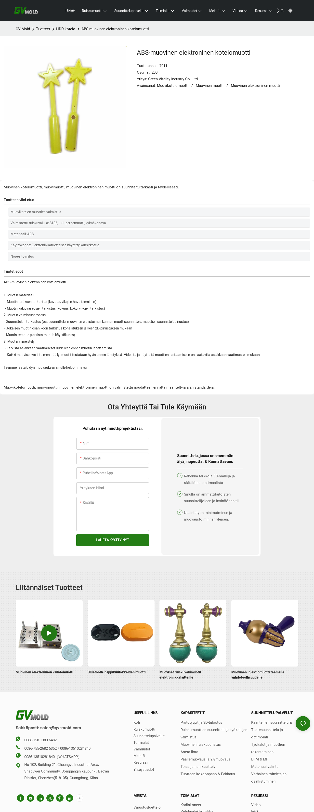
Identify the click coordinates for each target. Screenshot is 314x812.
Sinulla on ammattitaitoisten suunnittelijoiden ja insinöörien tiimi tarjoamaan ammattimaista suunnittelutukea (213, 498)
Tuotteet (43, 29)
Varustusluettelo (147, 807)
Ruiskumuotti (144, 729)
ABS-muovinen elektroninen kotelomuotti (115, 29)
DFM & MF (259, 759)
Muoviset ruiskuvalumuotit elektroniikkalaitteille (180, 675)
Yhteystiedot (143, 769)
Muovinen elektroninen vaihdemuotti (44, 672)
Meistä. (139, 756)
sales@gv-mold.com (60, 728)
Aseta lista (189, 752)
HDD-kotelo (65, 29)
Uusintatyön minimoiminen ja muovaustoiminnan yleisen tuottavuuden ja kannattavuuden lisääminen (210, 516)
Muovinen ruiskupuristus (201, 744)
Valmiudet (141, 749)
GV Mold (23, 29)
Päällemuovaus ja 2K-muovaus (205, 759)
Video (256, 805)
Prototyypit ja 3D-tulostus (201, 722)
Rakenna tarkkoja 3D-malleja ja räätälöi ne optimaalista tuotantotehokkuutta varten (209, 479)
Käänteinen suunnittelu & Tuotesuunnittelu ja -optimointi (271, 730)
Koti (136, 722)
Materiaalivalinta (264, 766)
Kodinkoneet (191, 805)
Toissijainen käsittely (198, 766)
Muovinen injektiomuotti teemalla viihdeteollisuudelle (257, 675)
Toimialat (141, 742)
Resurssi (140, 762)
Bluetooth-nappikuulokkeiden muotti (117, 672)
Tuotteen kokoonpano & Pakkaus (208, 774)
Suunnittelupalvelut (149, 736)
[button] (278, 10)
